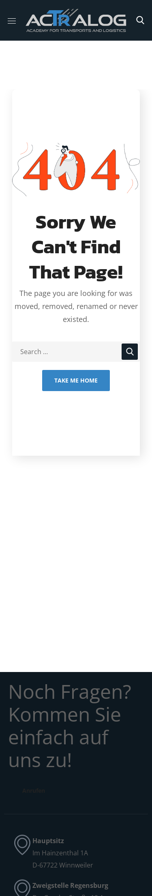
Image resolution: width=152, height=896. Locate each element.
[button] (140, 20)
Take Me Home (76, 380)
